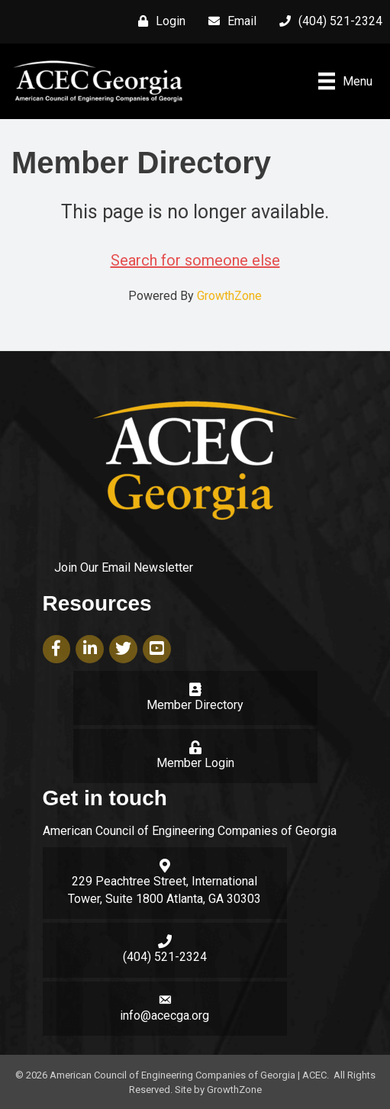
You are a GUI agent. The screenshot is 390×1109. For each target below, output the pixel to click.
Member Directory (195, 705)
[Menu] (345, 81)
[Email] (228, 21)
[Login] (158, 21)
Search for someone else (195, 260)
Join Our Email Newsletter (123, 567)
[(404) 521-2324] (327, 21)
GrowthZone (229, 296)
